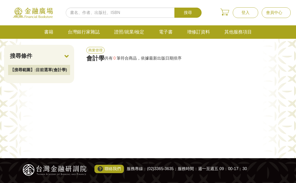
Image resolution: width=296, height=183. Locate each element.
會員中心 (274, 12)
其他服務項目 (238, 31)
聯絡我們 (113, 169)
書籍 (48, 31)
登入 (245, 12)
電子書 (166, 31)
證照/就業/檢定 (129, 31)
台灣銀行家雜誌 (84, 31)
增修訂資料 (198, 31)
